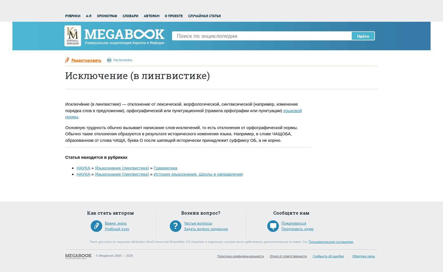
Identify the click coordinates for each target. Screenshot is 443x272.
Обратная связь (363, 256)
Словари (130, 16)
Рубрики (73, 16)
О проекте (174, 16)
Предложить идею (297, 228)
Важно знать (116, 223)
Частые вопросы (198, 223)
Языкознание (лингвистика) (122, 168)
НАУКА (83, 168)
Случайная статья (204, 16)
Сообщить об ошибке (328, 256)
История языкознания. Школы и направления (198, 174)
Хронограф (107, 16)
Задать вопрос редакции (206, 228)
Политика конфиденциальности (240, 256)
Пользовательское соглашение (331, 241)
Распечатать (122, 60)
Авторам (151, 16)
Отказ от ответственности (288, 256)
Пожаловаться (293, 223)
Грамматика (165, 168)
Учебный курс (117, 228)
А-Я (89, 16)
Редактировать (86, 60)
